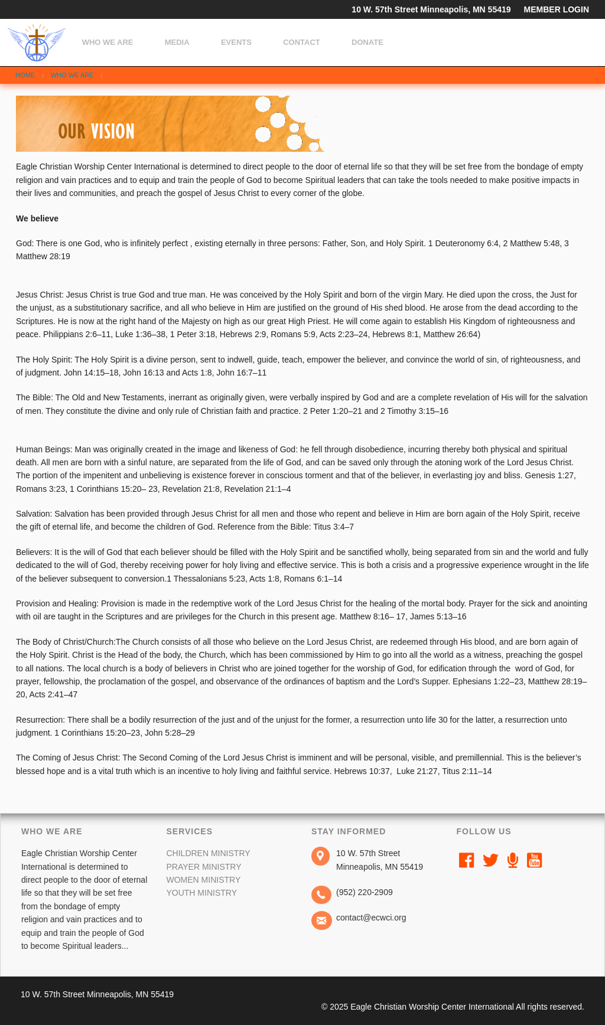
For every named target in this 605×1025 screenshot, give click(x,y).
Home (25, 75)
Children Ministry (208, 853)
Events (236, 42)
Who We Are (108, 42)
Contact (301, 42)
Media (177, 42)
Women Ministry (203, 879)
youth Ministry (201, 892)
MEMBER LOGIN (556, 9)
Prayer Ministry (203, 866)
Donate (367, 42)
